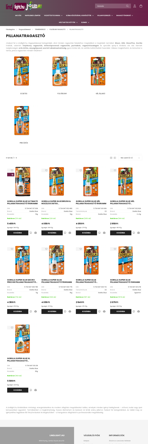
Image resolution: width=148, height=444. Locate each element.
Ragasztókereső (123, 15)
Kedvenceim (88, 402)
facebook (62, 419)
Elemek (84, 22)
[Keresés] (113, 6)
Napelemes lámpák (32, 15)
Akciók (18, 15)
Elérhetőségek (114, 402)
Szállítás (112, 398)
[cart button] (141, 6)
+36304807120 (59, 391)
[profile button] (134, 6)
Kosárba (17, 180)
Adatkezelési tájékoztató (117, 391)
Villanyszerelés (104, 15)
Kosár (86, 398)
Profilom (86, 395)
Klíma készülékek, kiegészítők (79, 15)
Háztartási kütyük (67, 22)
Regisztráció (88, 391)
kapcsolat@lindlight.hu (56, 395)
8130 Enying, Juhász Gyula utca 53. (52, 388)
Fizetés (111, 395)
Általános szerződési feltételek (120, 388)
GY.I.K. (111, 406)
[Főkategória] (10, 29)
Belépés (86, 388)
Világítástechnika (52, 15)
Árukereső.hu (33, 441)
